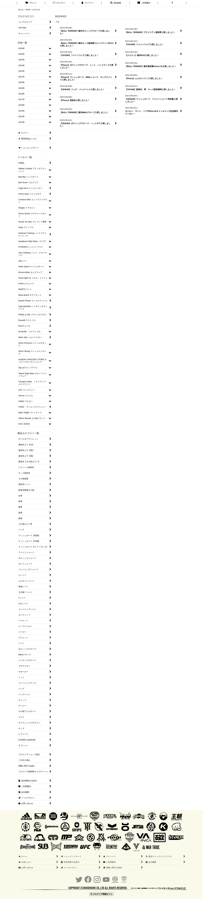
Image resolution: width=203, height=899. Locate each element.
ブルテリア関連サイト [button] (101, 894)
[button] (116, 3)
